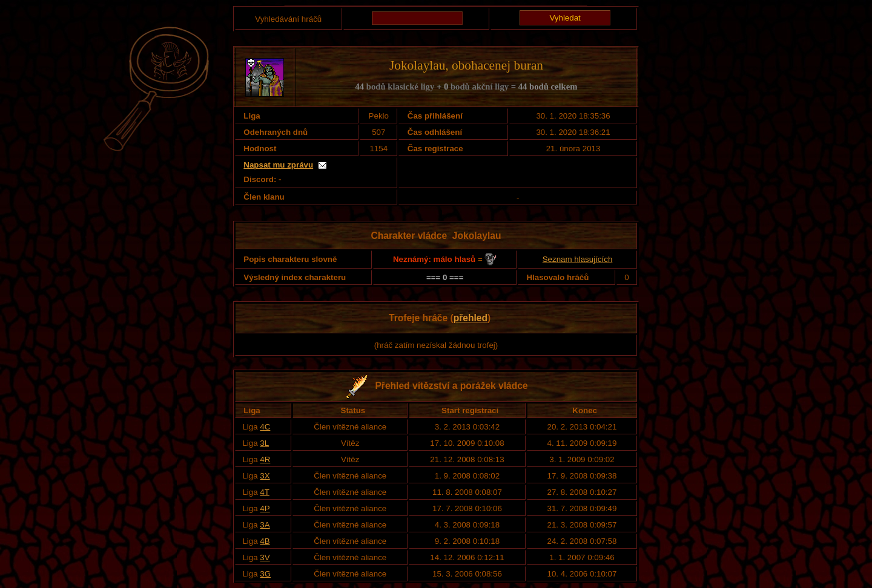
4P (264, 508)
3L (264, 443)
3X (264, 475)
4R (265, 459)
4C (265, 426)
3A (264, 524)
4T (264, 492)
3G (265, 573)
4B (264, 541)
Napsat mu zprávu (278, 164)
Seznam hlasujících (578, 259)
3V (264, 557)
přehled (470, 318)
